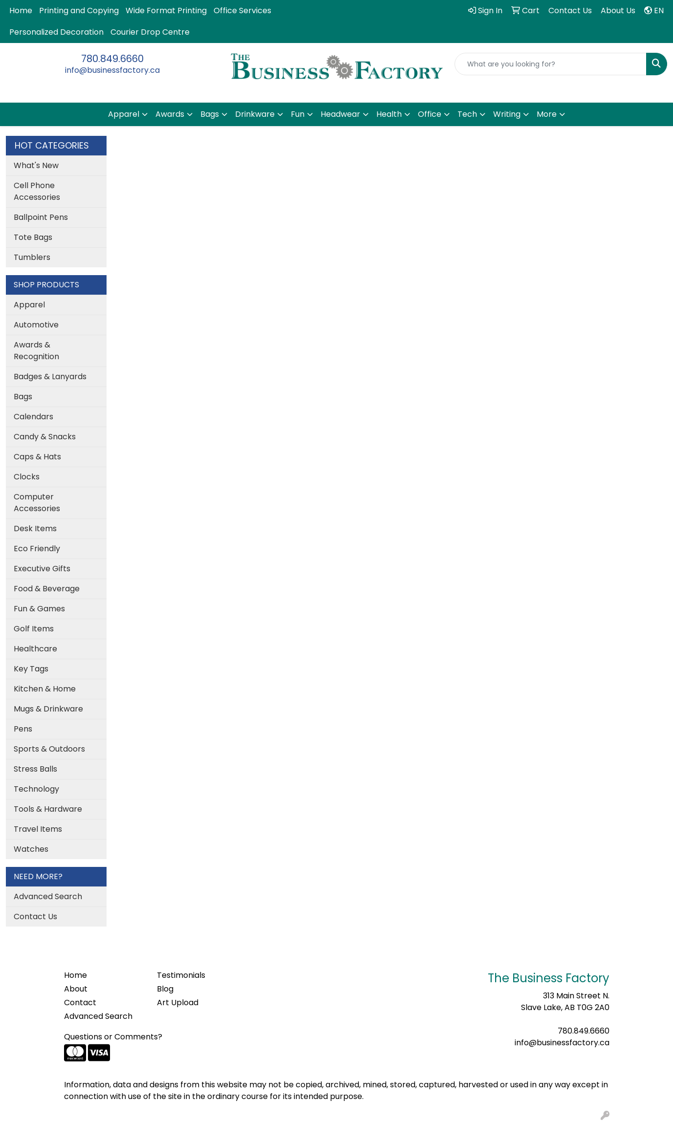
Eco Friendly (37, 548)
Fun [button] (297, 114)
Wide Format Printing (166, 10)
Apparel (29, 304)
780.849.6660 (112, 58)
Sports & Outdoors (49, 749)
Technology (36, 789)
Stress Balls (35, 769)
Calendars (33, 416)
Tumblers (32, 257)
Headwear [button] (340, 114)
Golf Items (34, 628)
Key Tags (31, 668)
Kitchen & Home (45, 688)
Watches (31, 849)
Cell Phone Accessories (37, 191)
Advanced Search (48, 896)
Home (20, 10)
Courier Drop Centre (150, 32)
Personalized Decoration (56, 32)
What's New (36, 165)
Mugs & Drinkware (48, 708)
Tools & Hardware (48, 809)
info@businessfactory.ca (112, 70)
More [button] (547, 114)
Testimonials (181, 975)
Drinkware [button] (255, 114)
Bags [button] (209, 114)
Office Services (242, 10)
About (75, 988)
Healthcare (35, 648)
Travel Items (38, 829)
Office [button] (429, 114)
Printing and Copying (79, 10)
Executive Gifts (42, 568)
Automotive (36, 324)
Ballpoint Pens (41, 217)
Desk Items (35, 528)
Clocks (27, 476)
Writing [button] (507, 114)
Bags (23, 396)
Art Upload (177, 1002)
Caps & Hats (37, 456)
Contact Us (35, 916)
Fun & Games (39, 608)
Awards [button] (169, 114)
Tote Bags (33, 237)
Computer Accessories (37, 502)
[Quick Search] (551, 64)
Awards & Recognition (36, 350)
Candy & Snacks (45, 436)
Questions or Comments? (113, 1036)
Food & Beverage (47, 588)
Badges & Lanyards (50, 376)
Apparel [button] (123, 114)
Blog (165, 988)
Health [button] (389, 114)
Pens (23, 728)
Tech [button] (467, 114)
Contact (80, 1002)
